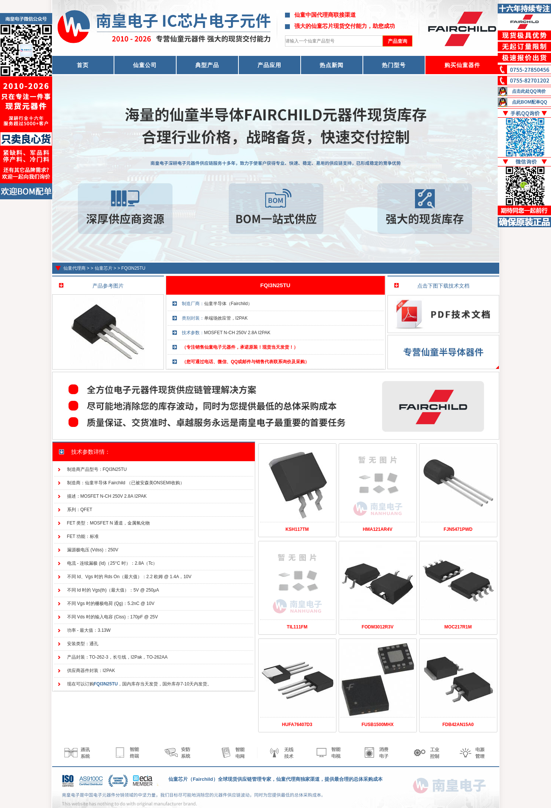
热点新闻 (331, 65)
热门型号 (394, 65)
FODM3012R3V (377, 627)
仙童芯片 (104, 268)
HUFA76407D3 (297, 724)
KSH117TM (297, 529)
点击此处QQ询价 (529, 91)
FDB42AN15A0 (458, 724)
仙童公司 (145, 65)
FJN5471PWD (458, 529)
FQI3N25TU (133, 268)
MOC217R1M (458, 627)
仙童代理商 (74, 268)
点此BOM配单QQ (529, 102)
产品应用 (269, 65)
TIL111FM (297, 627)
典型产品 (207, 65)
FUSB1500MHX (377, 724)
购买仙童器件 (462, 65)
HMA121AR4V (377, 529)
